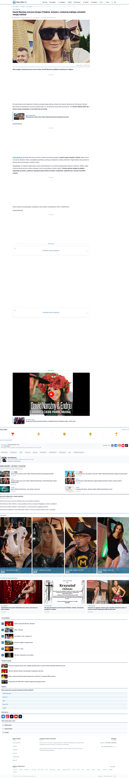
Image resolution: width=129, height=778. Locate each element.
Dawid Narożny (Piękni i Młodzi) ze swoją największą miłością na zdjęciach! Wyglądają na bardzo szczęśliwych (28, 504)
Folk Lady (33, 769)
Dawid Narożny (17, 157)
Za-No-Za (15, 769)
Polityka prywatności (108, 776)
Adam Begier (16, 17)
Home (45, 2)
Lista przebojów (5, 618)
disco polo (27, 452)
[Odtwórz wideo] (51, 394)
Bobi (47, 769)
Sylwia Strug (52, 769)
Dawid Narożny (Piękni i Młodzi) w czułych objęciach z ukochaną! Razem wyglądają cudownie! (24, 506)
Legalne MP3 (16, 756)
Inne (107, 2)
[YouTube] (123, 445)
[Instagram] (119, 445)
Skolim (4, 708)
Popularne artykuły (6, 660)
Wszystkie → (113, 766)
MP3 (70, 2)
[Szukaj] (112, 2)
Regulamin (100, 776)
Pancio (78, 769)
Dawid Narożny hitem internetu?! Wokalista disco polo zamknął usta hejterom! (20, 501)
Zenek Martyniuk (7, 693)
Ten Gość (104, 769)
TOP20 (86, 2)
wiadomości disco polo (79, 452)
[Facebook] (115, 445)
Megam (99, 769)
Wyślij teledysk (7, 729)
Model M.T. (27, 769)
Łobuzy (88, 769)
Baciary (59, 769)
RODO (115, 776)
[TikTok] (126, 445)
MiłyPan (15, 772)
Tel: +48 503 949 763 (108, 746)
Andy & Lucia (41, 769)
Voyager (110, 769)
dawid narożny (4, 452)
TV (101, 2)
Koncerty (77, 2)
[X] (20, 716)
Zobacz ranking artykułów (6, 440)
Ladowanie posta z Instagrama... (51, 250)
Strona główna (16, 6)
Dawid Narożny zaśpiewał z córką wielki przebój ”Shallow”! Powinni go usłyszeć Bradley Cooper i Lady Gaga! (27, 509)
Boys (4, 700)
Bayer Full (5, 704)
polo (70, 452)
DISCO (21, 452)
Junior (83, 769)
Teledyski (62, 2)
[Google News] (112, 445)
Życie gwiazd (29, 6)
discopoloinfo (43, 452)
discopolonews (62, 452)
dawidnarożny (13, 452)
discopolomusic (52, 452)
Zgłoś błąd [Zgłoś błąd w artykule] (87, 65)
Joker (73, 769)
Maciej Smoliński (66, 769)
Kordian (93, 769)
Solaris (21, 769)
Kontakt (5, 732)
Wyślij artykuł (7, 725)
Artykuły (52, 2)
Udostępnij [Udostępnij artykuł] (79, 65)
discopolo (35, 452)
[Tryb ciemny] (115, 2)
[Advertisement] (51, 88)
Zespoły (94, 2)
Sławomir (5, 697)
